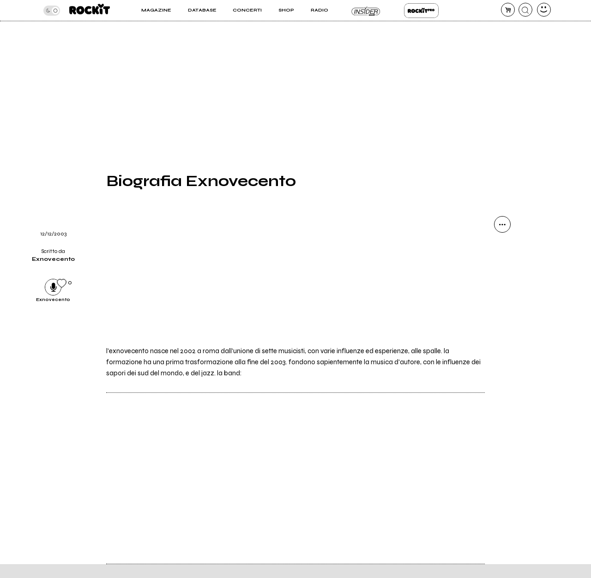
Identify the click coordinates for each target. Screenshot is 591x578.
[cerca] (525, 10)
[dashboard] (544, 10)
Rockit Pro (421, 10)
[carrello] (508, 10)
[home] (89, 10)
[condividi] (502, 224)
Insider (366, 11)
